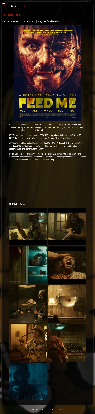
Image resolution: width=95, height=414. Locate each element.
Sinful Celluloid (53, 21)
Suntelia (60, 410)
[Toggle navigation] (4, 3)
